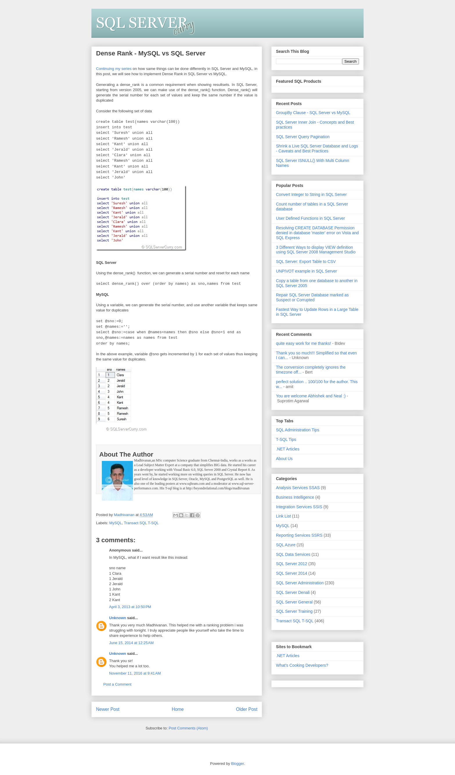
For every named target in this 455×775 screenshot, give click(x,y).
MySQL (115, 523)
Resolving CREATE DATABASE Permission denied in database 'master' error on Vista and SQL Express (317, 233)
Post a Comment (117, 684)
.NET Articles (287, 449)
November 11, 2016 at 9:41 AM (135, 673)
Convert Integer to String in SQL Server (311, 194)
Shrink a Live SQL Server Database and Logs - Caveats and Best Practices (317, 148)
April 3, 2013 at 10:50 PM (130, 607)
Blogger (237, 763)
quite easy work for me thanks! (303, 343)
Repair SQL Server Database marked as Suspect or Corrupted (312, 297)
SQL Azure (285, 544)
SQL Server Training (294, 611)
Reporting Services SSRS (299, 535)
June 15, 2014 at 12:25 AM (131, 643)
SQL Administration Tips (297, 430)
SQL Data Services (293, 554)
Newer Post (108, 709)
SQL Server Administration (300, 583)
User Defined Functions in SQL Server (310, 218)
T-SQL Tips (286, 439)
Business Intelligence (295, 497)
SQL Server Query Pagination (303, 136)
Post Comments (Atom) (188, 728)
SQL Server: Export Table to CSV (306, 261)
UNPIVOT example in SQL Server (306, 271)
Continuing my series (113, 68)
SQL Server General (294, 602)
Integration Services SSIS (299, 506)
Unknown (117, 618)
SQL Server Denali (293, 592)
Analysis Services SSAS (298, 487)
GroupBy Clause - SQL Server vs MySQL (313, 112)
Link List (283, 516)
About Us (284, 458)
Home (178, 709)
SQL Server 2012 (291, 563)
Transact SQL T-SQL (141, 523)
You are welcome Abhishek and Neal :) (311, 396)
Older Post (246, 709)
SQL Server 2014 (291, 573)
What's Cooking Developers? (302, 665)
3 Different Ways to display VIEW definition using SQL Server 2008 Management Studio (315, 250)
